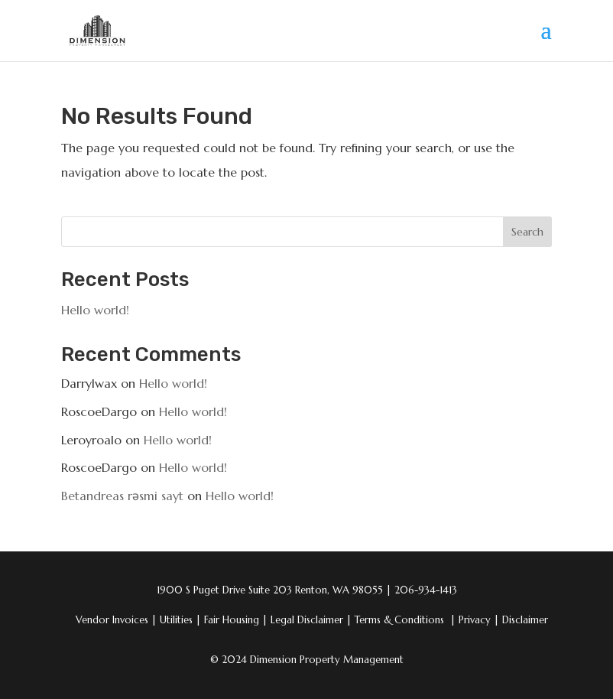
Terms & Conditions (401, 619)
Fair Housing (236, 619)
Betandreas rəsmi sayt (122, 495)
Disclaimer (525, 619)
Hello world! (95, 309)
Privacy (479, 619)
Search (527, 232)
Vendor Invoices (113, 619)
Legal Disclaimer (311, 619)
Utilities (180, 619)
